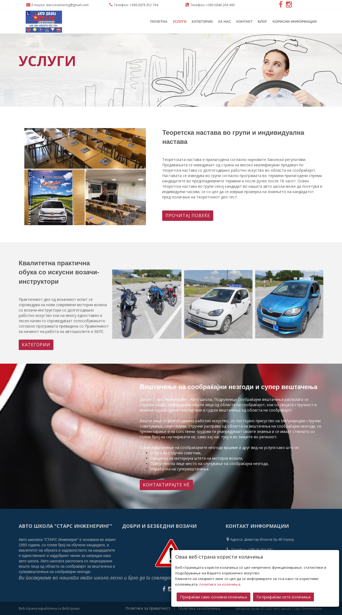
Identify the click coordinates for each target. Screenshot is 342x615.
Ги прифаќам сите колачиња (283, 596)
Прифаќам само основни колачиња (213, 596)
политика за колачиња (219, 583)
